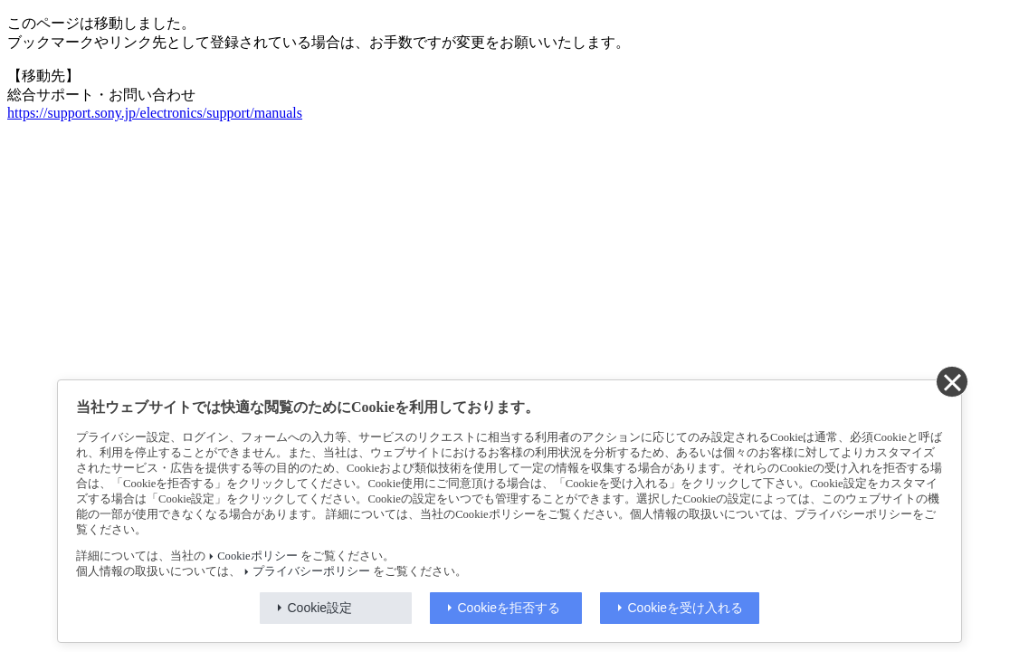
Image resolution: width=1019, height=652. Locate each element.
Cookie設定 (320, 607)
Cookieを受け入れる (686, 607)
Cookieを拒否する (509, 607)
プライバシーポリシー (311, 571)
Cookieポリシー (257, 556)
